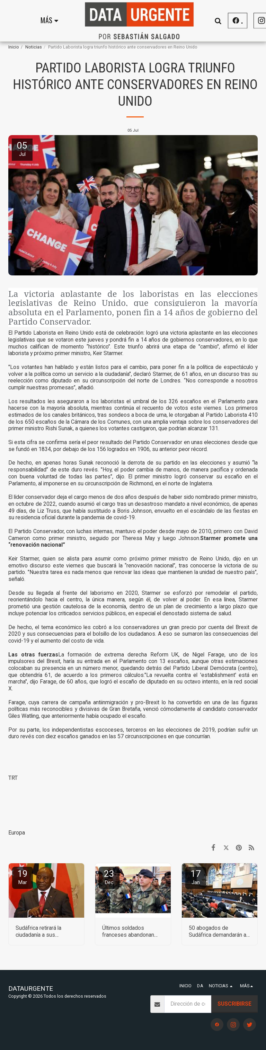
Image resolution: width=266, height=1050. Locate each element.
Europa (16, 832)
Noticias (33, 47)
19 (22, 876)
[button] (243, 20)
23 (109, 876)
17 (195, 876)
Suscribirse (234, 1003)
